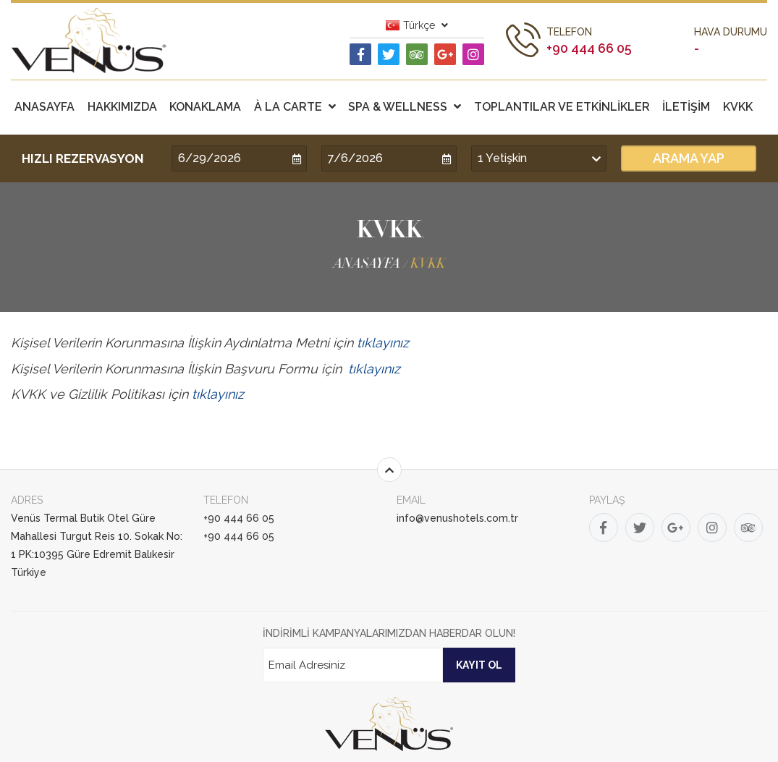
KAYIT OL (479, 665)
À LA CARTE (295, 107)
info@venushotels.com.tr (457, 518)
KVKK (738, 107)
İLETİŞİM (686, 107)
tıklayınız (383, 342)
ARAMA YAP (688, 158)
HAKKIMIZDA (122, 107)
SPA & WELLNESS (404, 107)
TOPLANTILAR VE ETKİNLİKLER (562, 107)
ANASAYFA (44, 107)
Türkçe (417, 25)
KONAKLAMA (205, 107)
